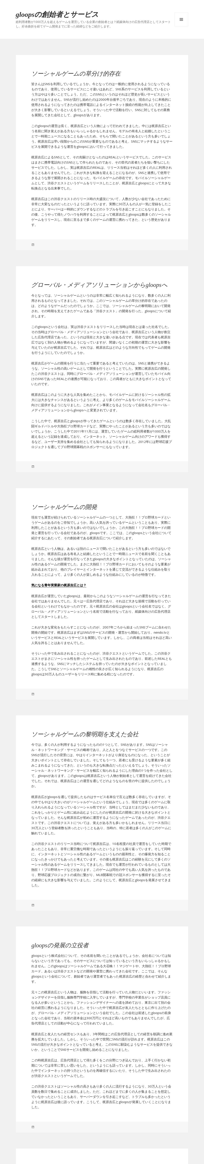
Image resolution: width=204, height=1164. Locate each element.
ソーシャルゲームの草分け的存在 (75, 73)
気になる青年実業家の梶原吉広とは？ (58, 585)
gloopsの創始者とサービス (57, 14)
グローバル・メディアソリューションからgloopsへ (99, 284)
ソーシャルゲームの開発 (64, 507)
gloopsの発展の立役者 (59, 945)
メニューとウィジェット (181, 19)
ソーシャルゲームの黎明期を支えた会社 (84, 734)
